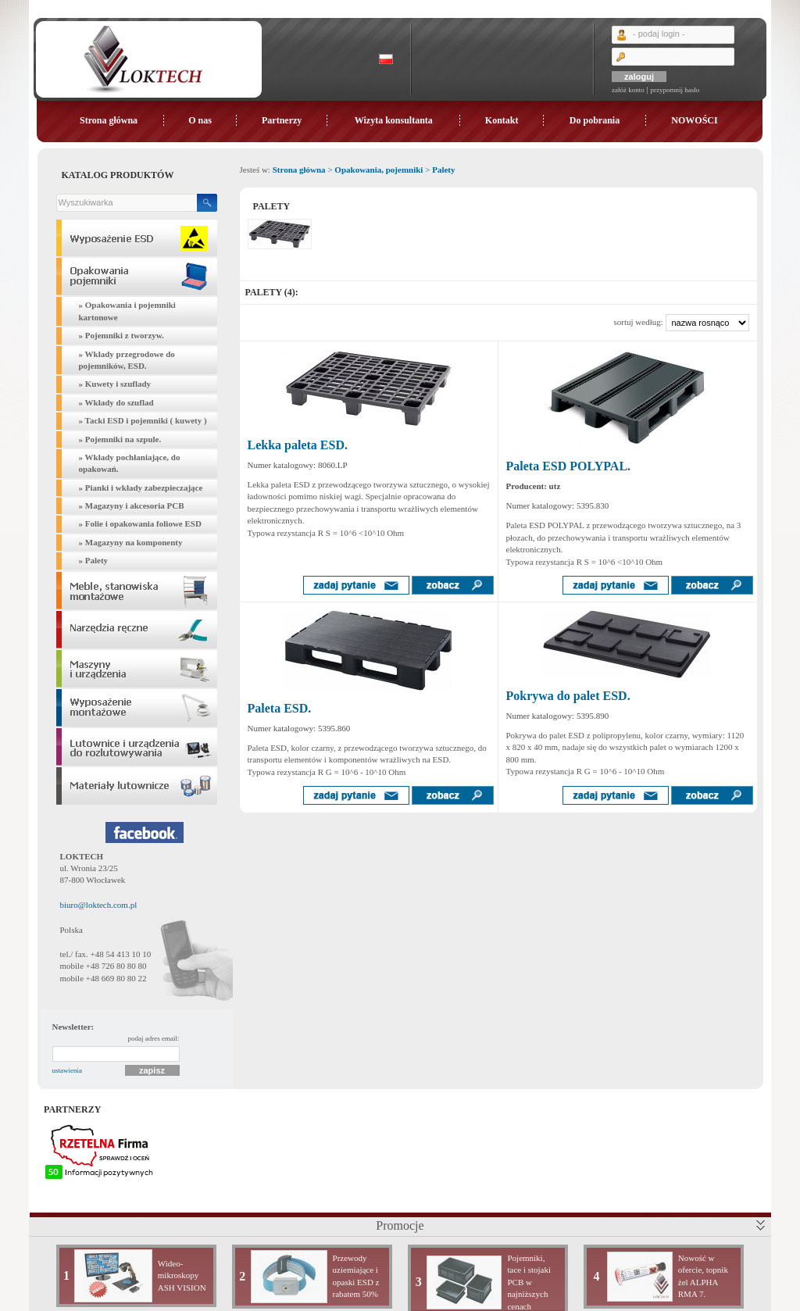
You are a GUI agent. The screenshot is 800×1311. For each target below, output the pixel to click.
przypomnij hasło (674, 90)
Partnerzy (282, 120)
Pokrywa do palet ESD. (568, 695)
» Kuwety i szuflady (115, 383)
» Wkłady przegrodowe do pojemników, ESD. (127, 359)
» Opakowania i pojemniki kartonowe (127, 310)
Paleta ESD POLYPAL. (568, 466)
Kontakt (502, 120)
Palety (443, 169)
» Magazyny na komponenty (131, 542)
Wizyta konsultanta (394, 120)
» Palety (94, 560)
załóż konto (628, 90)
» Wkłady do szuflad (116, 402)
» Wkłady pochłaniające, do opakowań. (129, 462)
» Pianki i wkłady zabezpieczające (141, 487)
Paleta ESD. (280, 708)
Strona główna (109, 120)
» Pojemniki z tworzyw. (121, 335)
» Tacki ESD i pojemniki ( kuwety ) (143, 420)
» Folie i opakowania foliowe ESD (140, 523)
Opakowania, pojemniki (378, 169)
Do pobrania (595, 120)
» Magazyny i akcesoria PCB (131, 505)
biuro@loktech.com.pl (99, 904)
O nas (200, 120)
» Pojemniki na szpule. (120, 439)
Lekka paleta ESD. (298, 445)
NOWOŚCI (694, 120)
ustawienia (67, 1070)
